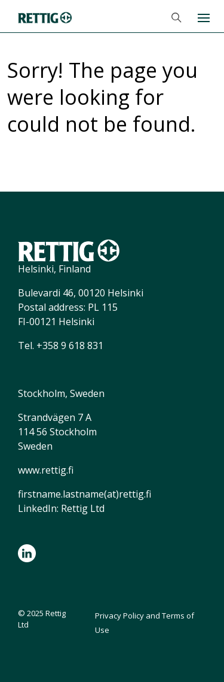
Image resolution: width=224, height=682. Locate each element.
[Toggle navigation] (203, 17)
